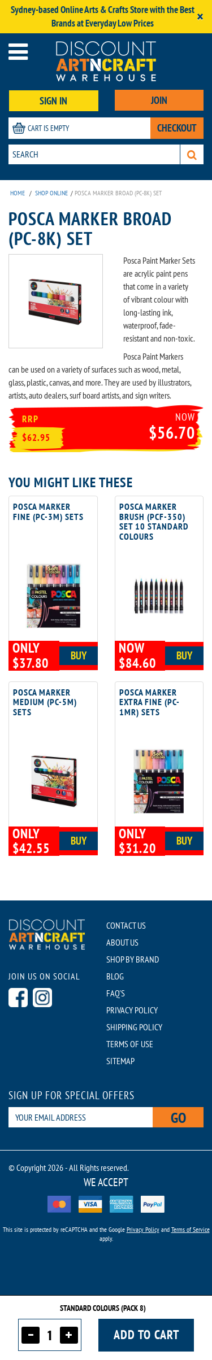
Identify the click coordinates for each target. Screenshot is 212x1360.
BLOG (115, 976)
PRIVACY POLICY (132, 1010)
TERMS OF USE (129, 1043)
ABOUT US (122, 942)
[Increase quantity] (69, 1335)
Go (178, 1117)
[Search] (192, 154)
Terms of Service (190, 1229)
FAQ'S (115, 993)
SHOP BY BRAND (132, 959)
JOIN (159, 100)
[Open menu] (18, 52)
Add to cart (146, 1334)
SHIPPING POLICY (134, 1027)
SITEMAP (120, 1060)
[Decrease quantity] (30, 1335)
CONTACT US (126, 925)
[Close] (200, 16)
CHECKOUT (177, 127)
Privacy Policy (143, 1229)
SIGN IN (53, 100)
